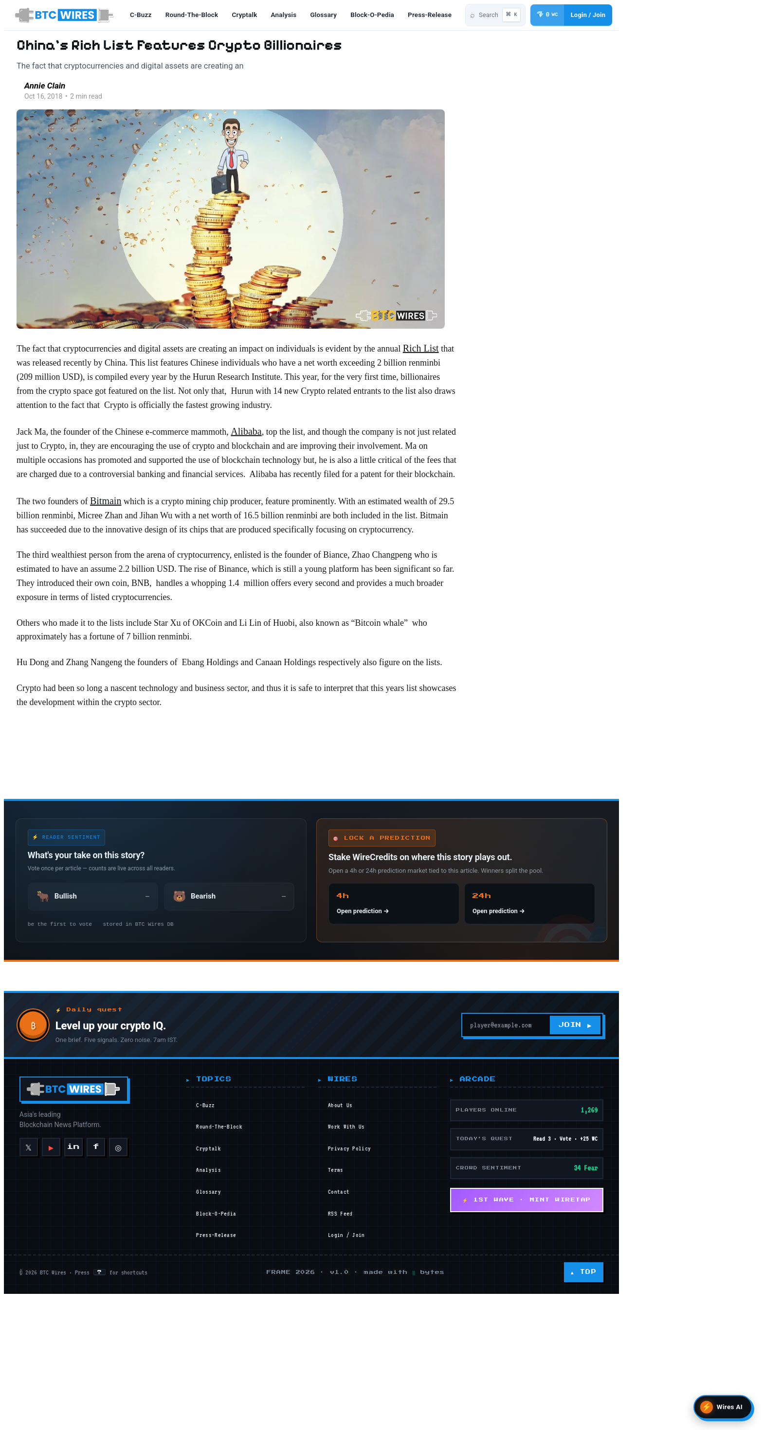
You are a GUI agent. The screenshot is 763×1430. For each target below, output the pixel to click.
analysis (289, 15)
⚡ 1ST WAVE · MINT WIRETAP (650, 1412)
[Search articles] (617, 16)
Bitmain (188, 610)
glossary (328, 15)
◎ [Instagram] (114, 1359)
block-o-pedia (377, 15)
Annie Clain (144, 123)
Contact (410, 1404)
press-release (434, 15)
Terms (408, 1382)
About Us (412, 1317)
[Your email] (643, 1237)
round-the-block (196, 15)
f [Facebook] (92, 1359)
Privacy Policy (421, 1361)
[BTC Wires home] (65, 16)
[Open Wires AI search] (722, 1407)
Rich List (109, 405)
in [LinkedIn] (69, 1359)
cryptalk (249, 15)
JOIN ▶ (718, 1237)
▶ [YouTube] (47, 1359)
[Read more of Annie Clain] (105, 128)
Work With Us (418, 1339)
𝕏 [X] (25, 1359)
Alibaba (344, 508)
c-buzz (146, 15)
